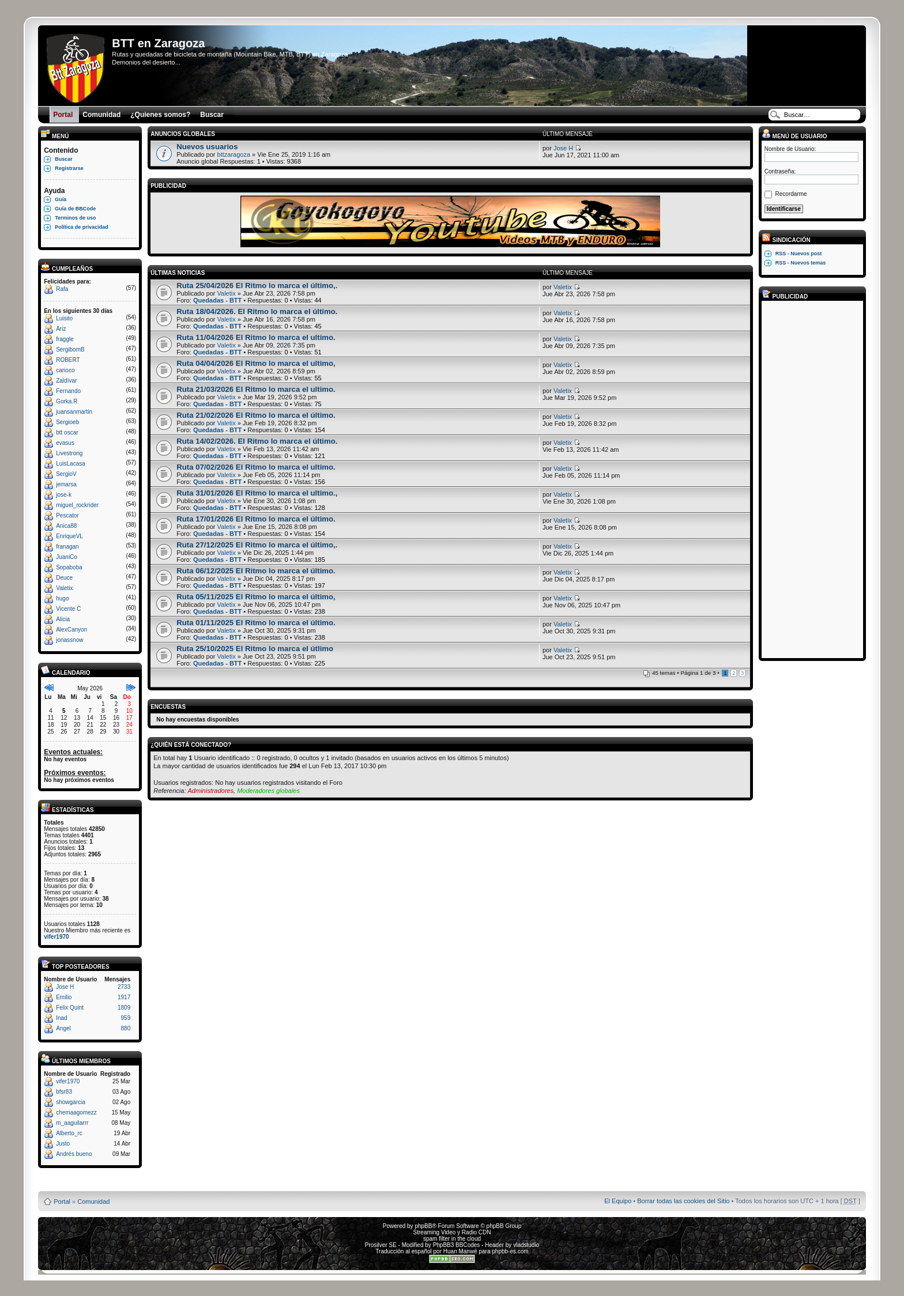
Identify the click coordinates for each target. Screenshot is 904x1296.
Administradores (210, 790)
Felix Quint (70, 1007)
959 (126, 1018)
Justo (63, 1143)
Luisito (64, 318)
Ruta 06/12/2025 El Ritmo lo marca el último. (256, 570)
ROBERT (68, 360)
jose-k (63, 495)
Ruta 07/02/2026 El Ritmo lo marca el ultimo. (256, 467)
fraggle (65, 339)
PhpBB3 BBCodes (456, 1245)
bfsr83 (64, 1092)
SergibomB (70, 349)
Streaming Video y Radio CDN (452, 1232)
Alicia (63, 619)
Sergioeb (67, 422)
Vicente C (68, 609)
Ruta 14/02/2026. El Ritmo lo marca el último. (256, 441)
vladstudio (526, 1245)
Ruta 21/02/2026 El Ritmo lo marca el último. (256, 415)
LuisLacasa (70, 463)
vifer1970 (56, 937)
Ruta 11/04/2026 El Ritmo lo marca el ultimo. (256, 337)
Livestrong (69, 453)
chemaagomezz (76, 1112)
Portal (62, 1201)
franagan (67, 546)
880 (126, 1028)
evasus (65, 443)
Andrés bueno (74, 1154)
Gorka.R (66, 401)
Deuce (64, 578)
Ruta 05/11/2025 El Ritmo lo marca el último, (256, 596)
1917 (124, 997)
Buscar (64, 159)
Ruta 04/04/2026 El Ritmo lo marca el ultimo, (256, 363)
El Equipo (617, 1200)
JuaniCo (66, 557)
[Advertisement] (810, 479)
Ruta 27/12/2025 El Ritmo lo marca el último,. (256, 545)
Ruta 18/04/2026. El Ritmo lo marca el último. (256, 311)
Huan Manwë (460, 1251)
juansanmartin (74, 412)
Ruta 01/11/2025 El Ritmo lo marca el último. (256, 622)
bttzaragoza (233, 154)
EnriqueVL (69, 536)
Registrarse (69, 168)
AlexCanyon (71, 629)
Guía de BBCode (75, 208)
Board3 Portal (429, 1183)
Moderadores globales (268, 790)
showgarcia (70, 1102)
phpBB (423, 1226)
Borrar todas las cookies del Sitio (683, 1200)
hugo (62, 598)
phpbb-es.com (510, 1251)
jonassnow (69, 640)
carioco (65, 370)
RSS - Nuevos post (798, 253)
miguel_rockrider (77, 505)
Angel (63, 1028)
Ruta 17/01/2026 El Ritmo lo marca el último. (256, 519)
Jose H (65, 987)
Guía (60, 199)
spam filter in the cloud (452, 1238)
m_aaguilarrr (72, 1123)
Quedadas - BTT (217, 300)
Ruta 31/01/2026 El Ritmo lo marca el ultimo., (256, 493)
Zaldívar (66, 380)
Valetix (64, 588)
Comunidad (93, 1201)
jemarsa (66, 484)
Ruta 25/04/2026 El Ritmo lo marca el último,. (256, 285)
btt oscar (67, 432)
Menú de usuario (794, 136)
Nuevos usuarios (207, 146)
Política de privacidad (81, 227)
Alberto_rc (69, 1133)
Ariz (61, 329)
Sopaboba (69, 567)
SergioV (66, 474)
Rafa (62, 289)
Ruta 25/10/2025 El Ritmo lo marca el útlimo (254, 648)
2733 (124, 987)
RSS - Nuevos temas (800, 263)
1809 (124, 1007)
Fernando (68, 391)
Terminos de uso (75, 218)
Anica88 (66, 526)
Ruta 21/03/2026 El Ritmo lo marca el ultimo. (256, 389)
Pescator (67, 515)
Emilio (63, 997)
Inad (61, 1018)
